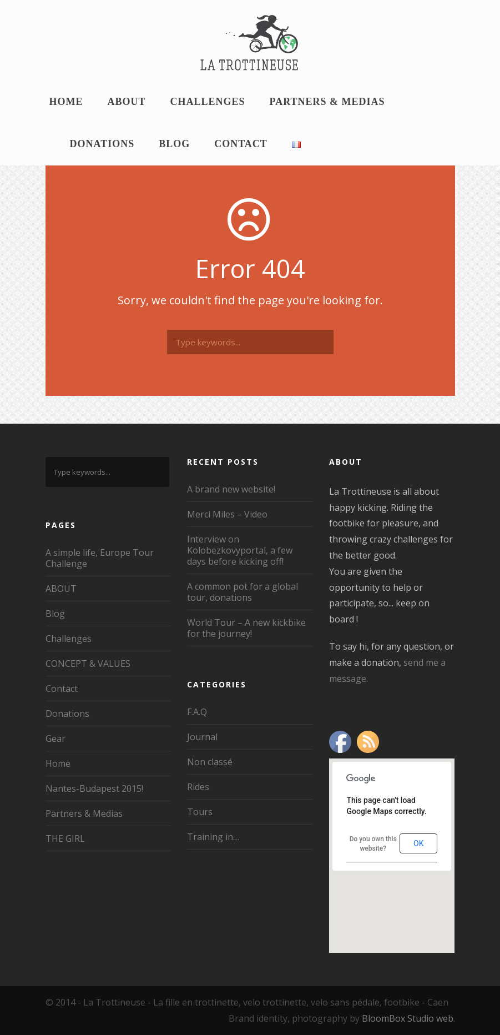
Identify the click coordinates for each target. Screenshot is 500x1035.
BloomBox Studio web (407, 1018)
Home (66, 101)
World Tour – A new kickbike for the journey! (246, 628)
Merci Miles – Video (227, 514)
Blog (174, 143)
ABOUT (127, 101)
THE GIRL (65, 838)
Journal (202, 737)
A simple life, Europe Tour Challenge (100, 558)
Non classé (210, 762)
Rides (198, 787)
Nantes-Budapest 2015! (94, 788)
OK (418, 843)
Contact (240, 143)
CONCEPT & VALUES (88, 663)
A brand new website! (231, 489)
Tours (200, 812)
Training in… (213, 837)
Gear (55, 738)
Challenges (207, 101)
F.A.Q (197, 712)
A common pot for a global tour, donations (242, 592)
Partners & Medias (327, 101)
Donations (102, 143)
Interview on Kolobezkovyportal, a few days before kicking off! (239, 550)
